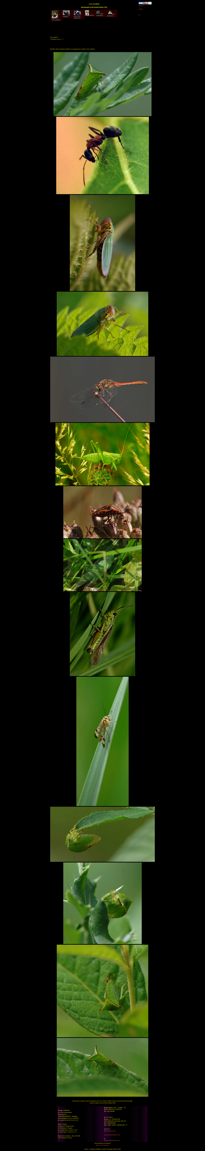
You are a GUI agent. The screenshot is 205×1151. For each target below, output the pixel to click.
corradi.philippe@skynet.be (112, 1140)
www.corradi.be (56, 15)
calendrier (66, 13)
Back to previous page (102, 1145)
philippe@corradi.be (110, 1131)
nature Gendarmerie (99, 13)
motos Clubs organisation (77, 14)
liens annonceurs (111, 13)
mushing (89, 13)
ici (139, 15)
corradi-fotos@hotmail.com (112, 1135)
